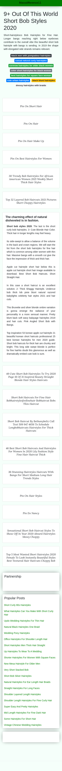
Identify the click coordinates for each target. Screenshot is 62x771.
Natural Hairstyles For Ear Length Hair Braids (27, 682)
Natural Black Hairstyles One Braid (22, 627)
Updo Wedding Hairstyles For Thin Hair (24, 620)
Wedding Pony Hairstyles (17, 633)
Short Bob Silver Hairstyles (18, 676)
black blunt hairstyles (43, 80)
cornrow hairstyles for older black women (31, 65)
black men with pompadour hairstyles (31, 55)
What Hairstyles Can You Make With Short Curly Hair (28, 613)
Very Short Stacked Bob (16, 669)
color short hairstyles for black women (31, 70)
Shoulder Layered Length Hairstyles (22, 694)
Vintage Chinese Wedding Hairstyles (22, 725)
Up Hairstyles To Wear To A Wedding (23, 651)
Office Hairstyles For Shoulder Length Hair (25, 639)
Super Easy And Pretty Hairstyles (21, 706)
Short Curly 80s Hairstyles (17, 605)
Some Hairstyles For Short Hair (20, 719)
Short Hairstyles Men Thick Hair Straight (24, 645)
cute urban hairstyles (18, 80)
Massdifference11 (30, 2)
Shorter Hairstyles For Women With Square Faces (29, 657)
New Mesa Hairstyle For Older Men (22, 663)
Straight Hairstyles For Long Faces (22, 688)
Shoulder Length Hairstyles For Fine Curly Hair (28, 700)
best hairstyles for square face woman (31, 75)
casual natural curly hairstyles (31, 60)
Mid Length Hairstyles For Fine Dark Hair (25, 712)
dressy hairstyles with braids (31, 85)
